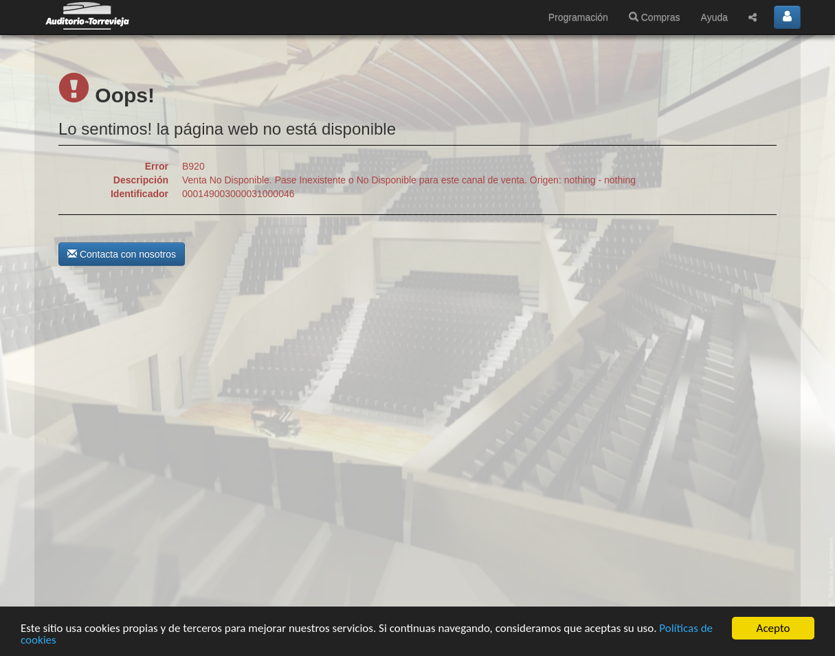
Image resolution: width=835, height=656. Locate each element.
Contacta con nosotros (121, 254)
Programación (578, 17)
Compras (654, 17)
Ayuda (714, 17)
